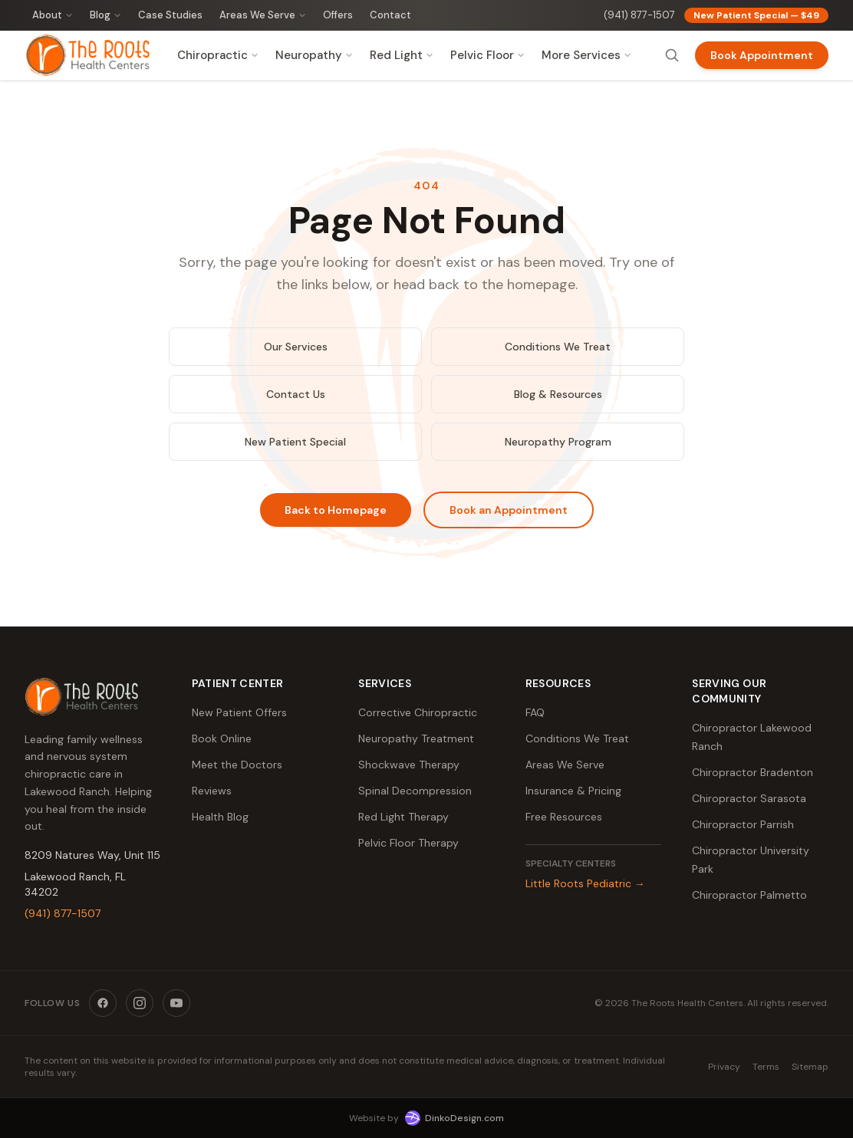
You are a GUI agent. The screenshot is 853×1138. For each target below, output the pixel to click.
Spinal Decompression (415, 791)
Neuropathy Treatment (416, 738)
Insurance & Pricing (573, 791)
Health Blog (220, 817)
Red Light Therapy (403, 817)
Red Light (401, 55)
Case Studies (170, 14)
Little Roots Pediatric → (585, 883)
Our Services (296, 347)
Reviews (212, 791)
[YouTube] (176, 1003)
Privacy (724, 1067)
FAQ (535, 712)
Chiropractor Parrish (743, 824)
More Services (586, 55)
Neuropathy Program (558, 442)
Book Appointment (761, 55)
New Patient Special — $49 (756, 15)
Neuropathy (314, 55)
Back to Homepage (336, 510)
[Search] (672, 55)
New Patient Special (295, 442)
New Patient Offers (239, 712)
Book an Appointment (509, 510)
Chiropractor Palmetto (749, 895)
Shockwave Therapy (408, 764)
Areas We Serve (262, 14)
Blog (105, 14)
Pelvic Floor (487, 55)
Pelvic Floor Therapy (408, 843)
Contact (390, 14)
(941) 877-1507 (639, 14)
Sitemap (810, 1067)
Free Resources (563, 817)
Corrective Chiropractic (417, 712)
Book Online (222, 738)
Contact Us (295, 394)
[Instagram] (139, 1003)
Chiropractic (218, 55)
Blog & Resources (558, 394)
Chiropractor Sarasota (749, 798)
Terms (766, 1067)
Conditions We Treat (558, 347)
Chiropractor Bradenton (752, 772)
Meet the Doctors (237, 764)
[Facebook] (103, 1003)
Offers (338, 14)
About (52, 14)
